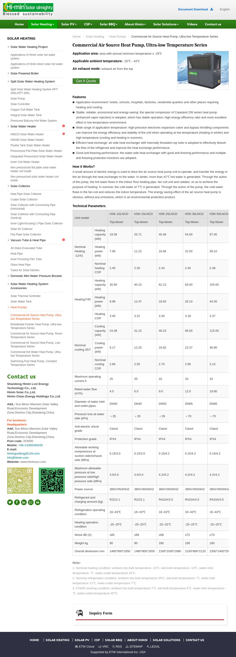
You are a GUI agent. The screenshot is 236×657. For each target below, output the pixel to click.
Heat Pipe (17, 253)
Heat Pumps (117, 36)
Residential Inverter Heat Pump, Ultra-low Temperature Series (36, 326)
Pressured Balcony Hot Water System (34, 120)
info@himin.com (18, 457)
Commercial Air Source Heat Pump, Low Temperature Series (35, 344)
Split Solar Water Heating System (33, 81)
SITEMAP (134, 646)
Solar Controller (20, 104)
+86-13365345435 (30, 445)
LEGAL (153, 646)
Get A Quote (86, 81)
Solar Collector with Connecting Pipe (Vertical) (33, 216)
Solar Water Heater (38, 126)
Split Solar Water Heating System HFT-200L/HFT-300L (35, 91)
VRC (103, 646)
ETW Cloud (84, 646)
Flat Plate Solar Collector (26, 234)
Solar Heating (95, 36)
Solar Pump (18, 98)
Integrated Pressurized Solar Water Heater (37, 156)
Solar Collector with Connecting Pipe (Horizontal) (33, 206)
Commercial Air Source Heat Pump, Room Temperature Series (36, 335)
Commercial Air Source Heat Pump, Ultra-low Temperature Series (36, 317)
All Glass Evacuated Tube (26, 248)
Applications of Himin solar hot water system (33, 56)
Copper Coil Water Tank (25, 109)
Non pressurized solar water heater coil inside (35, 178)
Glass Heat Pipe (21, 264)
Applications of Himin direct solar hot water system (37, 65)
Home (77, 36)
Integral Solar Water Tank (26, 115)
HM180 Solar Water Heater (27, 139)
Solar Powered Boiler (25, 73)
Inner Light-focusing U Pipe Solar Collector (37, 223)
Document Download (195, 9)
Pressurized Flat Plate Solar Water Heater (36, 151)
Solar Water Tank (21, 301)
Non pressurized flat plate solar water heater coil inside (33, 169)
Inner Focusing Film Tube (26, 259)
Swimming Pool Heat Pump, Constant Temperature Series (34, 363)
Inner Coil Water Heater (25, 162)
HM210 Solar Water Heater (38, 134)
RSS (117, 646)
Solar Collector (20, 186)
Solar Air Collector (22, 229)
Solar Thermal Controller (26, 296)
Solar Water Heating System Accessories (29, 286)
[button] (42, 24)
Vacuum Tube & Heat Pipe (38, 240)
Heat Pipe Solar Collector (26, 194)
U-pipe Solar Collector (24, 199)
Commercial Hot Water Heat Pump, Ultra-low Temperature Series (36, 353)
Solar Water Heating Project (29, 47)
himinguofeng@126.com (23, 453)
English (225, 9)
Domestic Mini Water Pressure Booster (36, 276)
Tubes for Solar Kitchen (25, 270)
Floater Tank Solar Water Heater (30, 145)
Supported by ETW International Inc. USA (118, 652)
